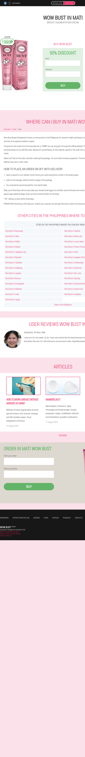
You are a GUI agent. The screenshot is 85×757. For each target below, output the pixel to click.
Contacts (78, 518)
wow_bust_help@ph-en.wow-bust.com (12, 530)
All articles (63, 435)
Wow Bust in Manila (12, 246)
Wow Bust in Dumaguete (14, 283)
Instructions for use (21, 518)
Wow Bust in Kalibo (12, 241)
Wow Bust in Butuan (13, 278)
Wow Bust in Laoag (12, 299)
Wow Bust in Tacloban (13, 262)
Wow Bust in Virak (12, 294)
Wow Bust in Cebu (12, 236)
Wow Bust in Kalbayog (13, 267)
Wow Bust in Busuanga (14, 231)
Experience (4, 518)
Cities (46, 518)
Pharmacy (67, 518)
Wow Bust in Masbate (13, 289)
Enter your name (10, 456)
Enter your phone (10, 469)
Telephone (48, 69)
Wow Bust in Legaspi (13, 273)
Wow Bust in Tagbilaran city (15, 252)
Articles (55, 518)
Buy (62, 85)
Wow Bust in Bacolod (13, 257)
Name (47, 58)
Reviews (36, 518)
